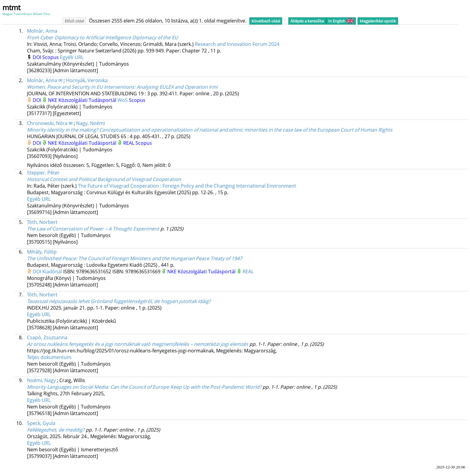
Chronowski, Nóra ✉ (50, 123)
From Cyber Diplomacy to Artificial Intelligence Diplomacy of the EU (102, 37)
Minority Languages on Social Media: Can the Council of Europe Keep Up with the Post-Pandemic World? (144, 387)
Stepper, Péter (43, 172)
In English (341, 21)
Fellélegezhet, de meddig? (56, 429)
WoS (123, 100)
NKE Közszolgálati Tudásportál (83, 100)
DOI (37, 57)
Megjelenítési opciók (378, 21)
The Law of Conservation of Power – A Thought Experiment (93, 228)
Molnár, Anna (42, 31)
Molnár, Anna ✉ (44, 80)
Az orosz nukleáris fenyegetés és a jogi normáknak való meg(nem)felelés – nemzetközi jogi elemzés (137, 344)
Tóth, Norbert (42, 222)
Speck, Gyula (41, 423)
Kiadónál (52, 271)
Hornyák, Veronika (87, 80)
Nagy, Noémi (90, 123)
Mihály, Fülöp (42, 251)
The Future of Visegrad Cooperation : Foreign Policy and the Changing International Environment (187, 186)
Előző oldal (74, 21)
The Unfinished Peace (134, 258)
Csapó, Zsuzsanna (47, 337)
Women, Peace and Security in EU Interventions (122, 87)
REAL (129, 143)
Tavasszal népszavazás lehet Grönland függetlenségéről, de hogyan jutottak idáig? (119, 301)
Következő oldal (265, 21)
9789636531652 (94, 271)
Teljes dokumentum (49, 357)
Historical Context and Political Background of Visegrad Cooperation (104, 179)
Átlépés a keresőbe (307, 21)
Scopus (51, 57)
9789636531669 (143, 271)
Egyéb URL (72, 57)
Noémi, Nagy (41, 380)
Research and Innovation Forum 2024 (237, 44)
